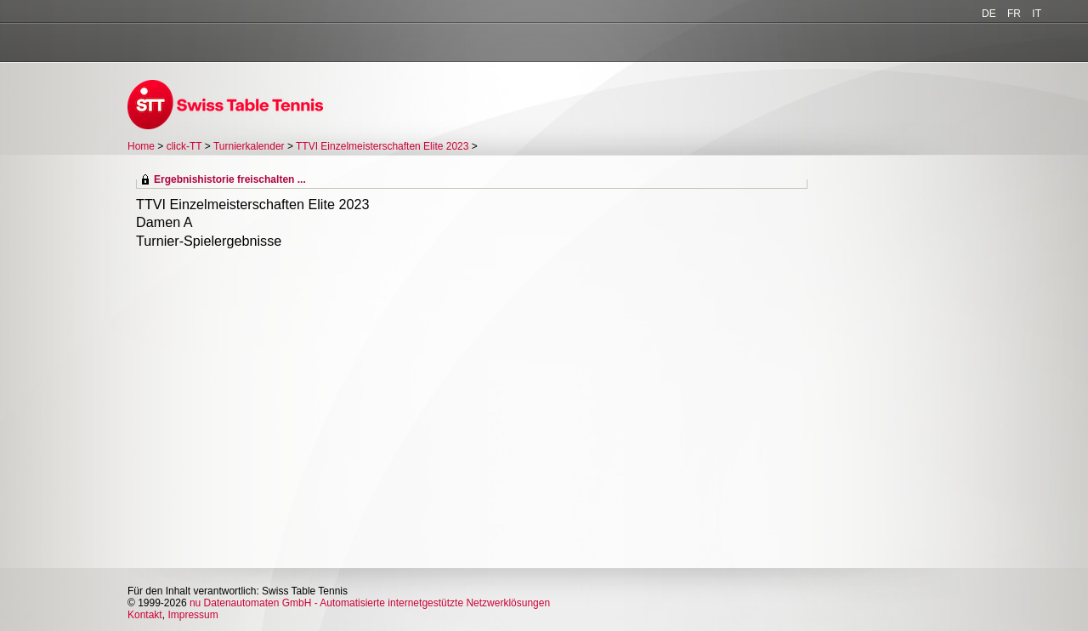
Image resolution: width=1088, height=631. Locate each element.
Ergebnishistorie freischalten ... (230, 179)
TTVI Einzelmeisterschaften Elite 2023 (382, 146)
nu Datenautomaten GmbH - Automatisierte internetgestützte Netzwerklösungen (370, 603)
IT (1036, 14)
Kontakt (145, 615)
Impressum (192, 615)
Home (141, 146)
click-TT (184, 146)
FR (1014, 14)
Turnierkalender (249, 146)
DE (989, 14)
